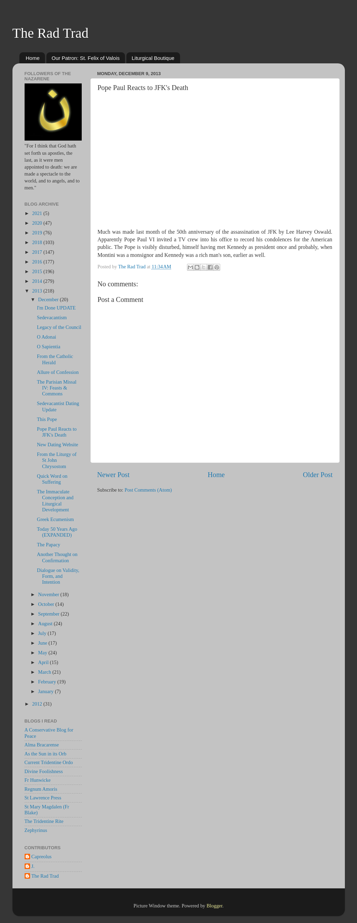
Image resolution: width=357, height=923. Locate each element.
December (49, 299)
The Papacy (48, 544)
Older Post (318, 474)
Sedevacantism (51, 317)
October (46, 604)
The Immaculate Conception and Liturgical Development (55, 500)
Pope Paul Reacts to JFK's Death (57, 432)
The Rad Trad (50, 33)
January (46, 691)
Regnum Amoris (41, 789)
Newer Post (113, 474)
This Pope (47, 419)
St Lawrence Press (43, 797)
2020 (37, 223)
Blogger (214, 905)
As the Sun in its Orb (45, 753)
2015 (37, 271)
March (45, 672)
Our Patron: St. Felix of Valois (85, 58)
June (43, 643)
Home (32, 58)
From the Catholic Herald (55, 359)
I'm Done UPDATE (56, 308)
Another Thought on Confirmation (57, 557)
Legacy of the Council (59, 327)
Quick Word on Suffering (52, 479)
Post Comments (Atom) (148, 490)
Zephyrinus (36, 830)
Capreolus (42, 856)
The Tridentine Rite (44, 821)
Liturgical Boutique (153, 58)
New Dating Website (57, 444)
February (47, 681)
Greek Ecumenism (55, 519)
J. (33, 866)
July (43, 633)
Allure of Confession (58, 372)
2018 (37, 242)
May (43, 652)
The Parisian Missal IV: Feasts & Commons (56, 388)
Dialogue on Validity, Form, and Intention (58, 576)
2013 (37, 291)
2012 (37, 704)
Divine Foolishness (44, 771)
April (44, 662)
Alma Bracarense (42, 744)
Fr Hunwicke (38, 780)
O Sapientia (48, 346)
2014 (37, 281)
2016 (37, 262)
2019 (37, 232)
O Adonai (46, 337)
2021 (37, 213)
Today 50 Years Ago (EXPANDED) (57, 532)
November (49, 594)
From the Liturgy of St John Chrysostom (56, 460)
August (46, 623)
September (49, 614)
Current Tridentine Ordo (49, 762)
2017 (37, 252)
